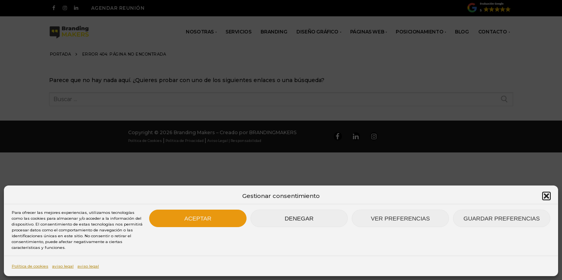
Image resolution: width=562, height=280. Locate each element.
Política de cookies (30, 266)
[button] (546, 196)
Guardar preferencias (501, 218)
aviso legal (63, 266)
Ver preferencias (400, 218)
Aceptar (197, 218)
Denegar (299, 218)
